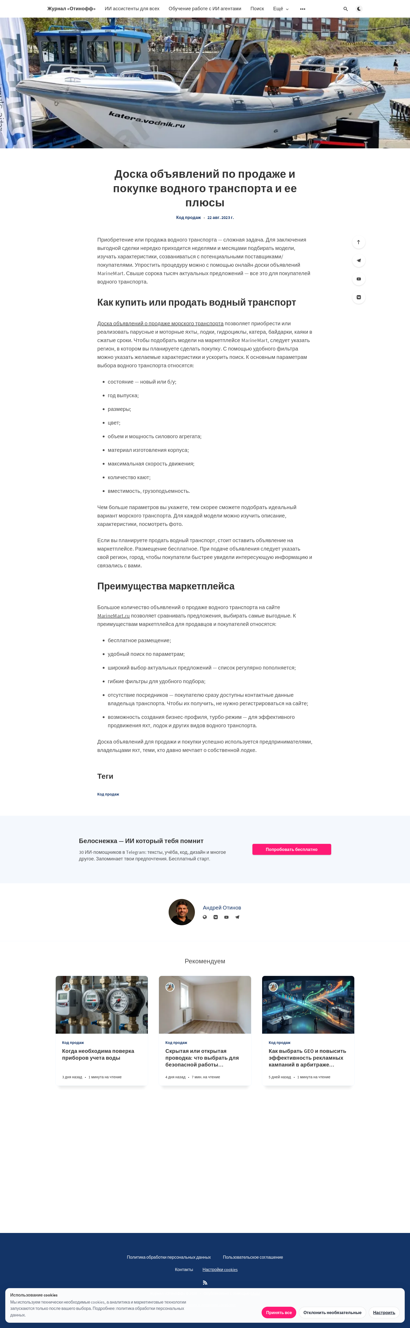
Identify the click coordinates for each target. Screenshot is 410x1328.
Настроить (384, 1312)
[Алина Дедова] (66, 987)
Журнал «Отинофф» (72, 9)
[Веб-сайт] (205, 917)
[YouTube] (358, 278)
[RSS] (205, 1282)
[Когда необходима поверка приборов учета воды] (102, 1067)
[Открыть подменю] (303, 9)
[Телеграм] (358, 260)
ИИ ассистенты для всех (132, 9)
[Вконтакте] (358, 297)
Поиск (257, 9)
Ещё (281, 9)
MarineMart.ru (113, 615)
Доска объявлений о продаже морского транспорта (160, 323)
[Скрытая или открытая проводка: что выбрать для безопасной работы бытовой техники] (205, 1067)
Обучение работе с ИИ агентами (205, 9)
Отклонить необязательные (332, 1312)
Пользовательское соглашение (253, 1257)
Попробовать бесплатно (292, 849)
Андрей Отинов (222, 907)
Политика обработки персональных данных (169, 1257)
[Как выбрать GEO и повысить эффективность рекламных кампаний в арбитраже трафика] (308, 1067)
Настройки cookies (220, 1269)
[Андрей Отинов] (182, 912)
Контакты (184, 1269)
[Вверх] (358, 242)
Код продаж (188, 217)
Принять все (279, 1312)
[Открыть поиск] (346, 9)
